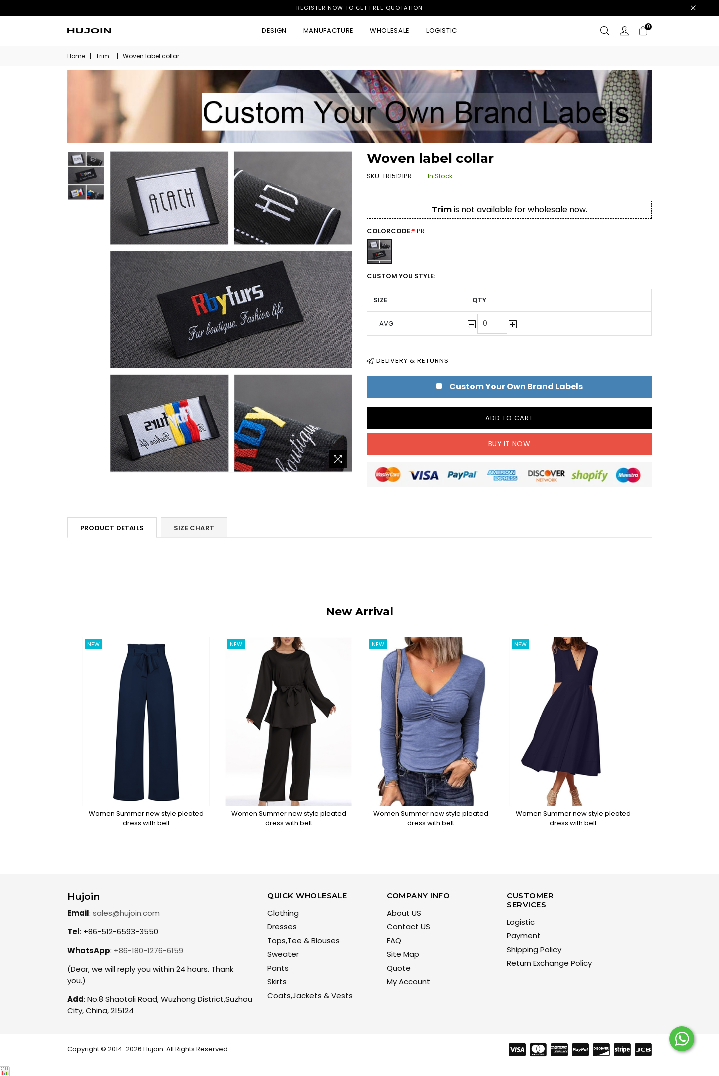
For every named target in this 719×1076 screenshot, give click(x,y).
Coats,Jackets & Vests (310, 995)
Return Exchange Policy (549, 963)
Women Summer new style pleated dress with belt (146, 818)
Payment (524, 935)
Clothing (283, 913)
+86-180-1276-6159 (148, 950)
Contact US (408, 926)
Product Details (112, 528)
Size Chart (194, 528)
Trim (102, 56)
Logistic (441, 30)
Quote (399, 968)
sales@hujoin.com (126, 913)
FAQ (394, 940)
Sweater (283, 954)
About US (404, 913)
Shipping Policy (534, 949)
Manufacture (328, 30)
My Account (408, 981)
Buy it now (509, 444)
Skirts (277, 981)
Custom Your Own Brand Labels (516, 386)
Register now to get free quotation (359, 8)
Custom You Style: (401, 276)
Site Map (403, 954)
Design (274, 30)
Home (76, 56)
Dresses (282, 926)
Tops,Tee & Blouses (303, 940)
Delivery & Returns (408, 360)
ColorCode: (401, 231)
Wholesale (390, 30)
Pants (278, 968)
